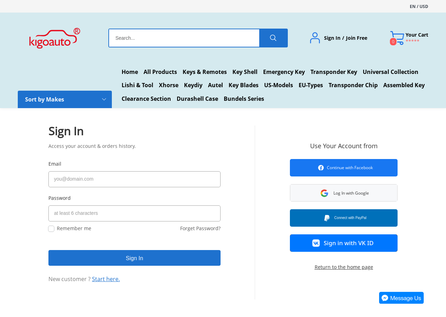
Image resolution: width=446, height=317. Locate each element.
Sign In (332, 38)
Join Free (356, 38)
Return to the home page (344, 267)
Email (54, 163)
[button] (344, 193)
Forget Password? (200, 228)
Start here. (106, 279)
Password (59, 198)
